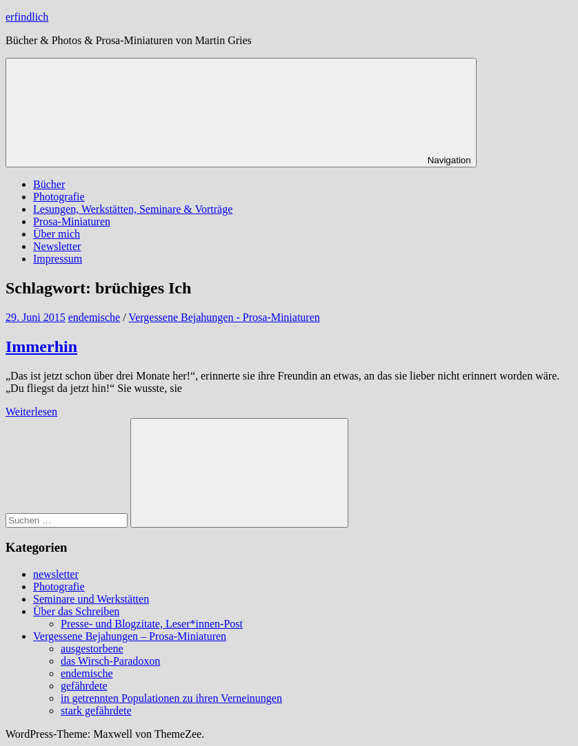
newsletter (56, 574)
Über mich (56, 234)
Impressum (57, 259)
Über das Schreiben (76, 611)
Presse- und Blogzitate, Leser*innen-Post (152, 624)
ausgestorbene (92, 648)
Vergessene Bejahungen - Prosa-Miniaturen (223, 317)
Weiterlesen (31, 411)
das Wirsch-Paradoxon (110, 661)
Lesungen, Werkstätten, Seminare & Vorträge (132, 209)
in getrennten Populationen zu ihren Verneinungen (171, 698)
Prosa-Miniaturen (71, 221)
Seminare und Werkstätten (91, 599)
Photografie (59, 197)
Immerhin (41, 346)
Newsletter (57, 246)
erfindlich (27, 17)
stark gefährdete (96, 710)
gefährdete (84, 686)
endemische (94, 317)
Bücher (49, 184)
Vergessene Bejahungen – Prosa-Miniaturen (129, 636)
